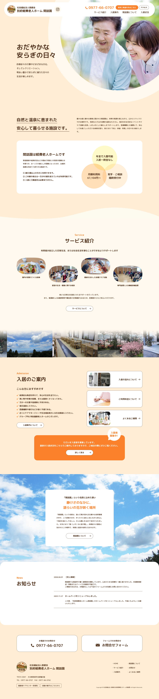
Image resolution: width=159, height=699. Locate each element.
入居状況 (145, 12)
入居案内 (114, 12)
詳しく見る (83, 452)
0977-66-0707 (27, 680)
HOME (116, 663)
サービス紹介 (100, 12)
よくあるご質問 (134, 672)
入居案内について (32, 425)
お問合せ (132, 668)
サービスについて (81, 308)
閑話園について (129, 12)
